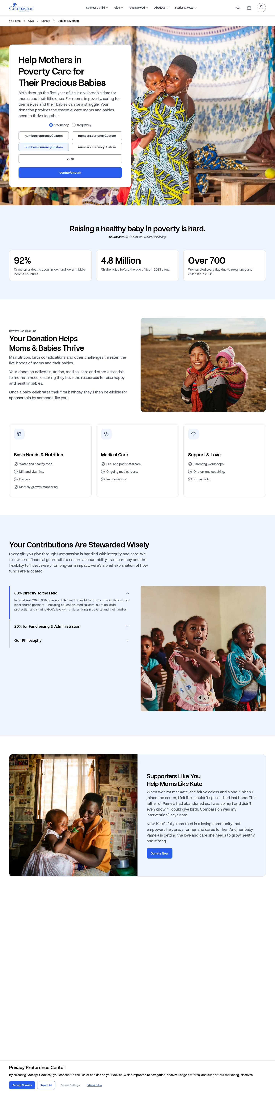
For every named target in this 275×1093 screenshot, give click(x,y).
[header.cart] (249, 7)
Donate (45, 21)
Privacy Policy (94, 1085)
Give (31, 21)
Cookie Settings (70, 1085)
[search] (238, 7)
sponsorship (20, 397)
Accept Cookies (22, 1085)
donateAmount (70, 172)
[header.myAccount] (261, 7)
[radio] (51, 125)
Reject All (46, 1085)
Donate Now (159, 853)
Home (17, 21)
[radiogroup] (70, 125)
